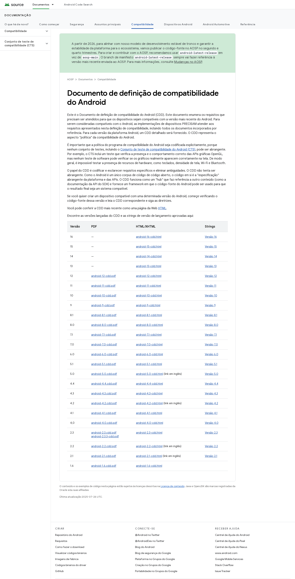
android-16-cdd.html (148, 236)
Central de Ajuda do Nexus (231, 547)
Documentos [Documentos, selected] (41, 4)
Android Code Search (78, 4)
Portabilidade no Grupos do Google (156, 571)
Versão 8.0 (211, 325)
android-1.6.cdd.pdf (103, 465)
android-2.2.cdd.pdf (104, 446)
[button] (22, 31)
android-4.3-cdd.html (149, 393)
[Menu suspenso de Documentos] (54, 4)
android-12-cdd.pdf (103, 276)
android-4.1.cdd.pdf (103, 413)
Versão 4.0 (211, 423)
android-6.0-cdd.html (149, 354)
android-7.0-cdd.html (149, 344)
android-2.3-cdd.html (149, 432)
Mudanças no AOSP (188, 62)
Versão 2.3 (211, 432)
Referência (247, 24)
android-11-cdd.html (148, 285)
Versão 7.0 (211, 344)
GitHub (59, 571)
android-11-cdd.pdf (103, 285)
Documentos (85, 79)
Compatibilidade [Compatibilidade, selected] (142, 24)
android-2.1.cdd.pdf (103, 456)
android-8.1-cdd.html (149, 315)
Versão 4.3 (211, 393)
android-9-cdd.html (148, 305)
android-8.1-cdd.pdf (103, 315)
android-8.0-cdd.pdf (104, 325)
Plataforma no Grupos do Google (155, 559)
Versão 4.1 (211, 413)
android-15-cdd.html (148, 246)
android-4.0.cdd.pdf (104, 423)
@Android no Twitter (147, 535)
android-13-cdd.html (148, 266)
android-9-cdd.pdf (103, 305)
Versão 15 (211, 246)
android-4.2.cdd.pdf (104, 403)
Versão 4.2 (211, 403)
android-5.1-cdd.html (149, 364)
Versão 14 (211, 256)
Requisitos (61, 541)
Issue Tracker (222, 571)
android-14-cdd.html (149, 256)
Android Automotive (216, 24)
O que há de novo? (17, 24)
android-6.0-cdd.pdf (104, 354)
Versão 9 (210, 305)
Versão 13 (211, 266)
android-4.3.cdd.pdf (104, 393)
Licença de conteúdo (172, 486)
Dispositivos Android (178, 24)
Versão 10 (211, 295)
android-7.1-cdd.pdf (103, 334)
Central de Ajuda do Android (232, 535)
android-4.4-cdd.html (149, 383)
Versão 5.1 (211, 364)
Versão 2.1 (211, 456)
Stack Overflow (224, 565)
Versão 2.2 (211, 446)
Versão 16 (211, 236)
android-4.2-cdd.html (149, 403)
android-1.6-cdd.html (149, 465)
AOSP (70, 79)
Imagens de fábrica (66, 559)
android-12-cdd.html (148, 276)
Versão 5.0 (211, 374)
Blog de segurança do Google (153, 553)
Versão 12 (211, 276)
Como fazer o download (69, 547)
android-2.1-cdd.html (149, 456)
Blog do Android (144, 547)
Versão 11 (210, 285)
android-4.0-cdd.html (149, 423)
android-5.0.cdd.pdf (104, 374)
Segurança (77, 24)
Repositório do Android (68, 535)
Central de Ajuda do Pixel (230, 541)
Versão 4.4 (211, 383)
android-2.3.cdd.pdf (103, 432)
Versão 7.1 (211, 334)
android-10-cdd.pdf (103, 295)
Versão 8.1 (211, 315)
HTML (162, 208)
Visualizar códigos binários (71, 553)
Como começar (49, 24)
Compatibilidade (106, 79)
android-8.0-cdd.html (149, 325)
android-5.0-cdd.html (149, 374)
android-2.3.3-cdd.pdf (105, 436)
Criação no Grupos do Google (153, 565)
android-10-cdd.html (149, 295)
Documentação (18, 15)
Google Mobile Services (229, 559)
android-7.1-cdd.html (149, 334)
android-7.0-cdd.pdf (104, 344)
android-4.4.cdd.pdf (104, 383)
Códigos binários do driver (70, 565)
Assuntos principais (107, 24)
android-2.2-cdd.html (149, 446)
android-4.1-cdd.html (149, 413)
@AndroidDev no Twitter (149, 541)
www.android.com (226, 553)
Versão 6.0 (211, 354)
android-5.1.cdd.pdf (103, 364)
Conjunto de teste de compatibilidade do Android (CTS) (157, 149)
